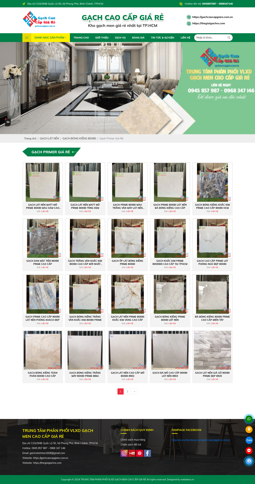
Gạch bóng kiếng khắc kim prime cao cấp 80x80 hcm (212, 206)
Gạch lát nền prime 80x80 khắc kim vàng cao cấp (127, 318)
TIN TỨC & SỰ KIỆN (162, 37)
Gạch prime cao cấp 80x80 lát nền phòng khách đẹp (43, 318)
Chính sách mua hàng (133, 439)
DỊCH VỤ (120, 37)
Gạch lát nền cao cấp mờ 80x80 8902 (127, 374)
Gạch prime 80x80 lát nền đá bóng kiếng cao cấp (170, 206)
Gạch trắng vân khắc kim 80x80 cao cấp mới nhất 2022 (85, 262)
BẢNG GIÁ (138, 37)
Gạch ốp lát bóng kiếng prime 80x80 (127, 262)
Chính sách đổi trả (131, 444)
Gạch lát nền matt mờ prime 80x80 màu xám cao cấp (42, 206)
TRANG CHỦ (81, 37)
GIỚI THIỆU (101, 37)
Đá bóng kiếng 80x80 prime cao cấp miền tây (212, 318)
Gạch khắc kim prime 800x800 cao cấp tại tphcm (170, 262)
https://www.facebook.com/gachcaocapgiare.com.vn (201, 440)
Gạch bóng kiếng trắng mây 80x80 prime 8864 (85, 374)
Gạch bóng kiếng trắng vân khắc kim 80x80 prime (85, 318)
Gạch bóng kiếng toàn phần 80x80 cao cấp (42, 374)
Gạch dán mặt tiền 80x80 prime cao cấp (42, 262)
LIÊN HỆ (185, 37)
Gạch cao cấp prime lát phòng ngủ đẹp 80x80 (212, 262)
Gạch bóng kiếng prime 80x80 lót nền (170, 318)
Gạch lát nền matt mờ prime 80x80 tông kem (85, 206)
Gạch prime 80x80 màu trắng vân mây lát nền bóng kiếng (128, 206)
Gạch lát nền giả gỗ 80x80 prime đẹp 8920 (212, 374)
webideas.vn (187, 479)
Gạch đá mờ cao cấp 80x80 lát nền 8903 (170, 374)
